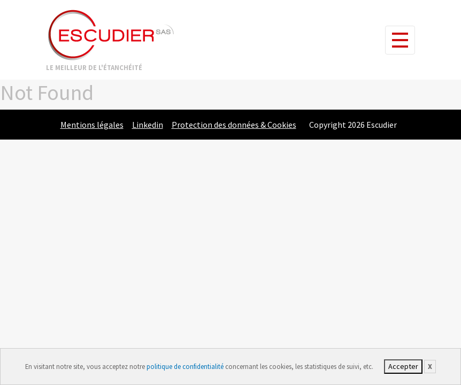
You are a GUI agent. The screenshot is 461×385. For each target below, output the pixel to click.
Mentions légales (92, 124)
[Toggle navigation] (400, 40)
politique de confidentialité (185, 366)
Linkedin (147, 124)
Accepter (403, 366)
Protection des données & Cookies (234, 124)
